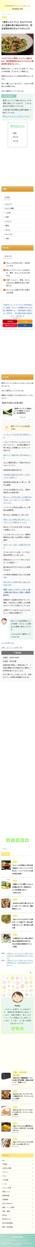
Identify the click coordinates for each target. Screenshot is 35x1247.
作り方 (15, 137)
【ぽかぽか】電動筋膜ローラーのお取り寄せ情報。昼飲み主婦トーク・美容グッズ (22, 1080)
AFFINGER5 (18, 1244)
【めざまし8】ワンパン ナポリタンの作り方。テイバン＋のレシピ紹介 (22, 1112)
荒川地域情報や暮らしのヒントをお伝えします (17, 1240)
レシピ (5, 848)
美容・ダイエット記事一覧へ (12, 648)
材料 (15, 133)
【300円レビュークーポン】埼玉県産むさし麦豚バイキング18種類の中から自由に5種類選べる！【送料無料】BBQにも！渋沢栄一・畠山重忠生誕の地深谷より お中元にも (17, 310)
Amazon (25, 321)
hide (22, 126)
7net (25, 325)
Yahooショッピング (9, 325)
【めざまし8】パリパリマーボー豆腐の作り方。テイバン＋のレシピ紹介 (22, 1096)
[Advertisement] (17, 166)
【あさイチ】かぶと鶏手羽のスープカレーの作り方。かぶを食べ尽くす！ (22, 1128)
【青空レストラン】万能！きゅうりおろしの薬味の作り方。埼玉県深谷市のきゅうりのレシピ (20, 963)
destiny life (18, 9)
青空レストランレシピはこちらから (16, 116)
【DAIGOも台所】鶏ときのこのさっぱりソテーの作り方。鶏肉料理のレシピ (22, 906)
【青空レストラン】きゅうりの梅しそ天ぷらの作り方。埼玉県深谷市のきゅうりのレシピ (20, 956)
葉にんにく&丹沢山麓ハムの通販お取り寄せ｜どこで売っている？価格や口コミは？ (17, 500)
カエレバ (20, 318)
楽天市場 (10, 321)
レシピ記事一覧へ (8, 643)
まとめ (15, 141)
